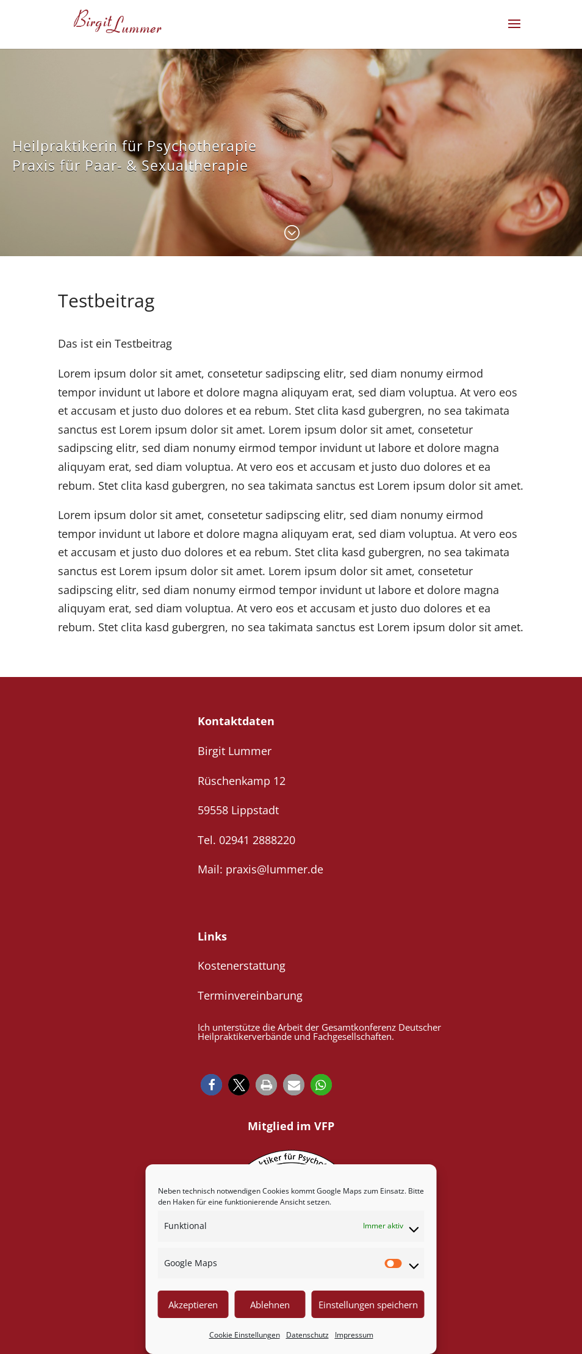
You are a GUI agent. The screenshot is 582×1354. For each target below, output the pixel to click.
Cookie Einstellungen (244, 1335)
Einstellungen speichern (368, 1304)
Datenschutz (307, 1335)
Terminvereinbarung (250, 995)
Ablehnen (270, 1304)
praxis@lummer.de (274, 869)
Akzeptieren (193, 1304)
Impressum (354, 1335)
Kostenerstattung (242, 965)
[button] (211, 1084)
